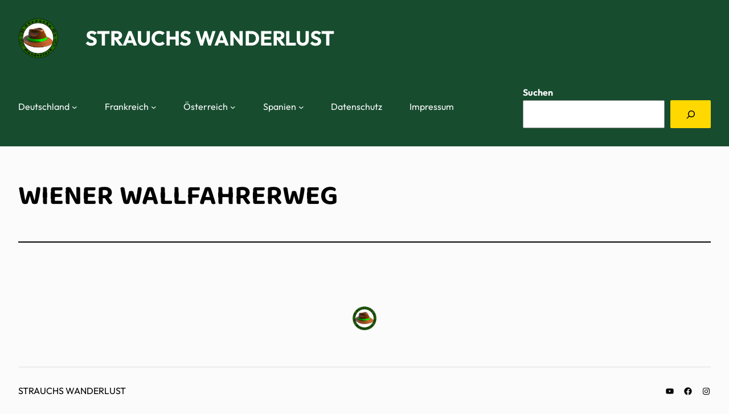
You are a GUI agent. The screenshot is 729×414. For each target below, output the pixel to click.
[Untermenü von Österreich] (233, 107)
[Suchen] (690, 114)
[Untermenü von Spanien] (301, 107)
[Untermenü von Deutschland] (74, 107)
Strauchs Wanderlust (209, 38)
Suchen (538, 92)
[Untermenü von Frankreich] (154, 107)
